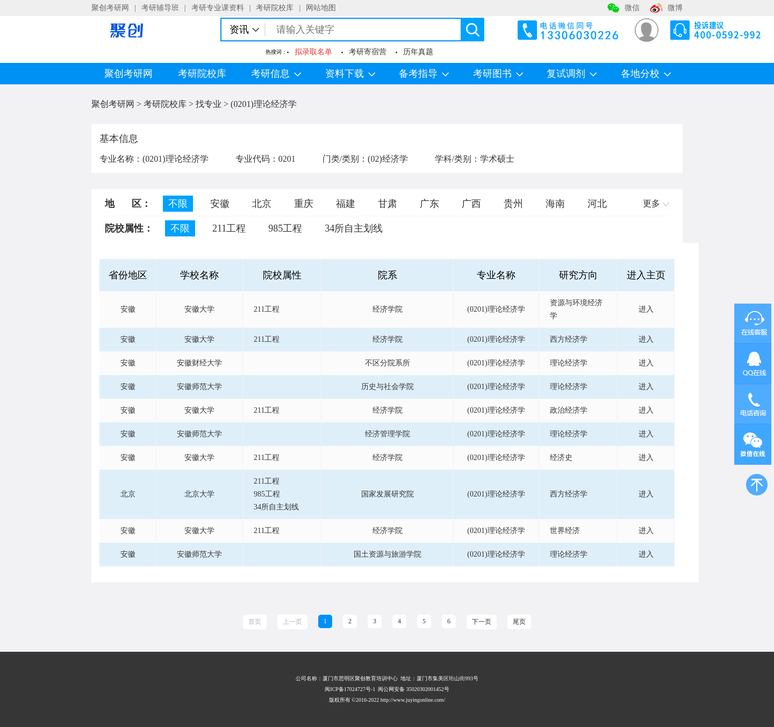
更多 (656, 203)
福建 (345, 203)
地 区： (128, 203)
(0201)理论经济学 (264, 104)
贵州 (513, 203)
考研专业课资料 (217, 8)
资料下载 (350, 73)
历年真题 (418, 52)
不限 (178, 203)
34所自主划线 (354, 228)
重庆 (303, 203)
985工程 (285, 228)
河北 (597, 203)
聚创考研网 (110, 8)
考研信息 (276, 73)
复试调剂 (572, 73)
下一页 (481, 621)
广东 (429, 203)
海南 (555, 203)
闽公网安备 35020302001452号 (413, 689)
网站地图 (321, 8)
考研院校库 (274, 8)
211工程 (229, 228)
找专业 (208, 104)
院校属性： (129, 228)
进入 (646, 309)
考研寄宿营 (367, 52)
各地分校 (646, 73)
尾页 (519, 621)
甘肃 (387, 203)
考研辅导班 (160, 8)
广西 (471, 203)
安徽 (220, 203)
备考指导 (424, 73)
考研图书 (498, 73)
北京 (261, 203)
